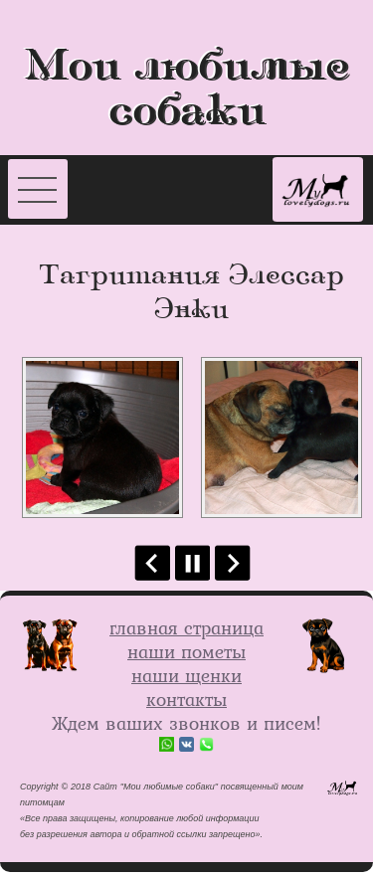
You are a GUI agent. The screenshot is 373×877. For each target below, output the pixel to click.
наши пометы (186, 651)
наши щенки (186, 675)
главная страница (186, 627)
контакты (186, 699)
